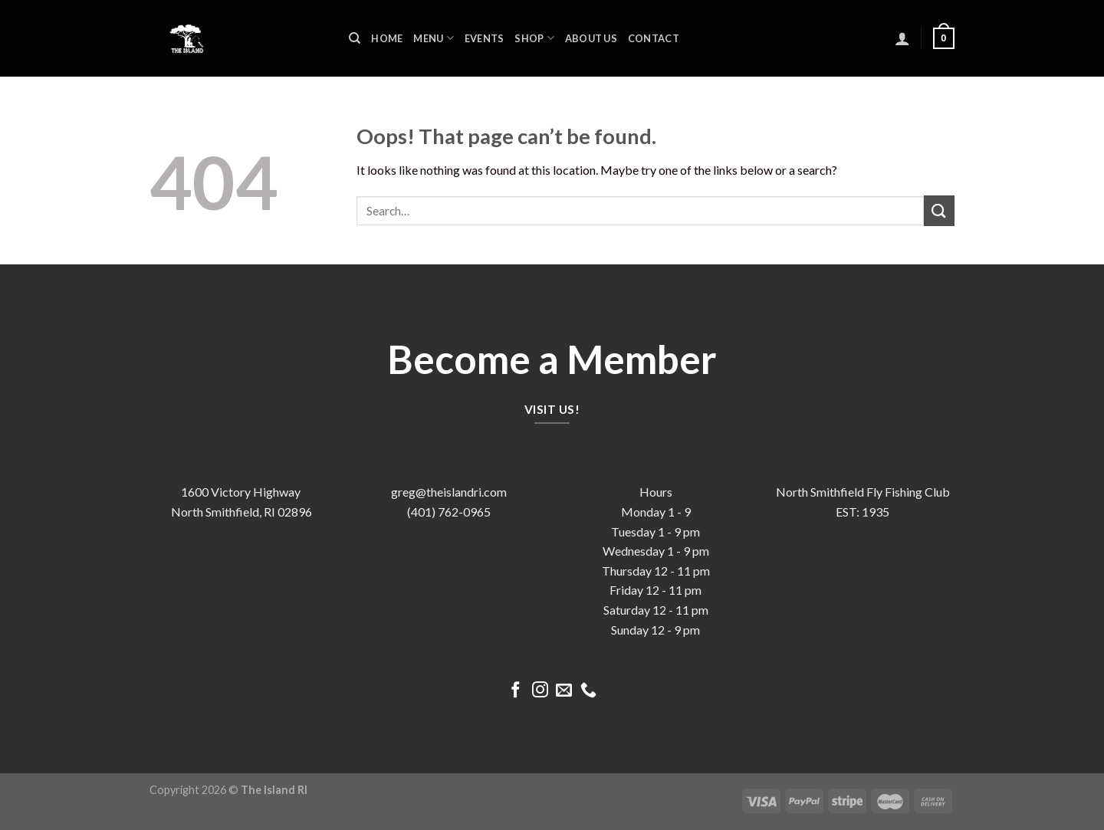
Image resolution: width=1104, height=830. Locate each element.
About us (591, 38)
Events (484, 38)
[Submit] (939, 210)
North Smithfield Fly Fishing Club (863, 491)
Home (386, 38)
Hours (655, 491)
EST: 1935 (862, 511)
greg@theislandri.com (449, 491)
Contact (653, 38)
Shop (534, 38)
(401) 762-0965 (449, 511)
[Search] (354, 38)
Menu (433, 38)
